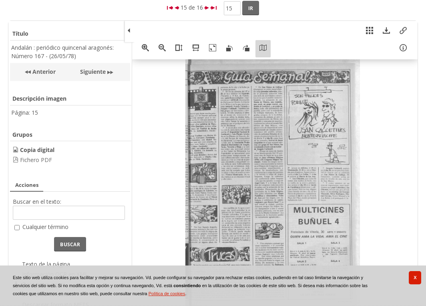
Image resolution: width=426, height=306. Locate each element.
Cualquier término (45, 227)
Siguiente (92, 71)
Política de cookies (167, 293)
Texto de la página (46, 264)
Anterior (43, 71)
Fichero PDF (36, 160)
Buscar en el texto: (37, 201)
